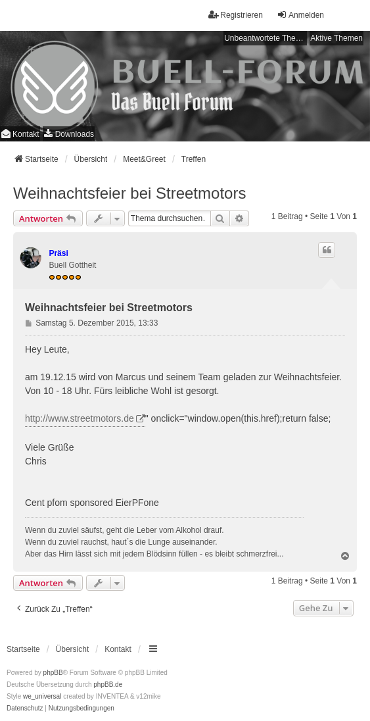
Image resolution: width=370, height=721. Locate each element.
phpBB (53, 672)
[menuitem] (69, 133)
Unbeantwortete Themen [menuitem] (265, 38)
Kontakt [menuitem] (20, 134)
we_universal (42, 696)
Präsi (58, 253)
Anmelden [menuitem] (300, 15)
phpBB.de (107, 684)
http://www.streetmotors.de (79, 418)
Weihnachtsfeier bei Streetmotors (129, 193)
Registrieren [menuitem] (235, 15)
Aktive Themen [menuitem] (336, 38)
